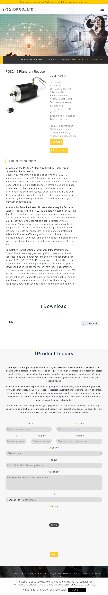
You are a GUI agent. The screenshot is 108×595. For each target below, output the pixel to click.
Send (54, 525)
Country (54, 447)
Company (41, 435)
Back (54, 554)
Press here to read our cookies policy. (44, 590)
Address (79, 435)
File (54, 494)
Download (56, 142)
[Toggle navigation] (102, 9)
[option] (25, 90)
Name (29, 423)
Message (54, 472)
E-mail (79, 423)
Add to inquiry (59, 150)
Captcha (54, 506)
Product (34, 59)
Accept (76, 589)
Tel (16, 435)
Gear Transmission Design (55, 59)
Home (24, 59)
